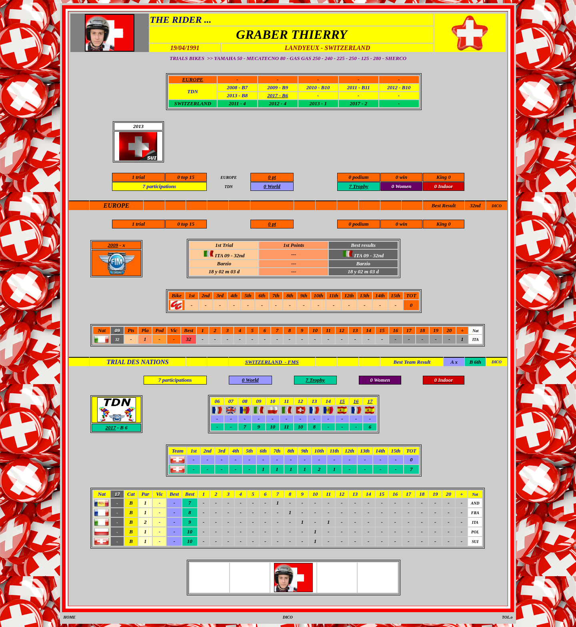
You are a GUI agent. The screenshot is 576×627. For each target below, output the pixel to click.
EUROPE (117, 205)
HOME (69, 617)
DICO (497, 206)
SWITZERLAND (192, 103)
